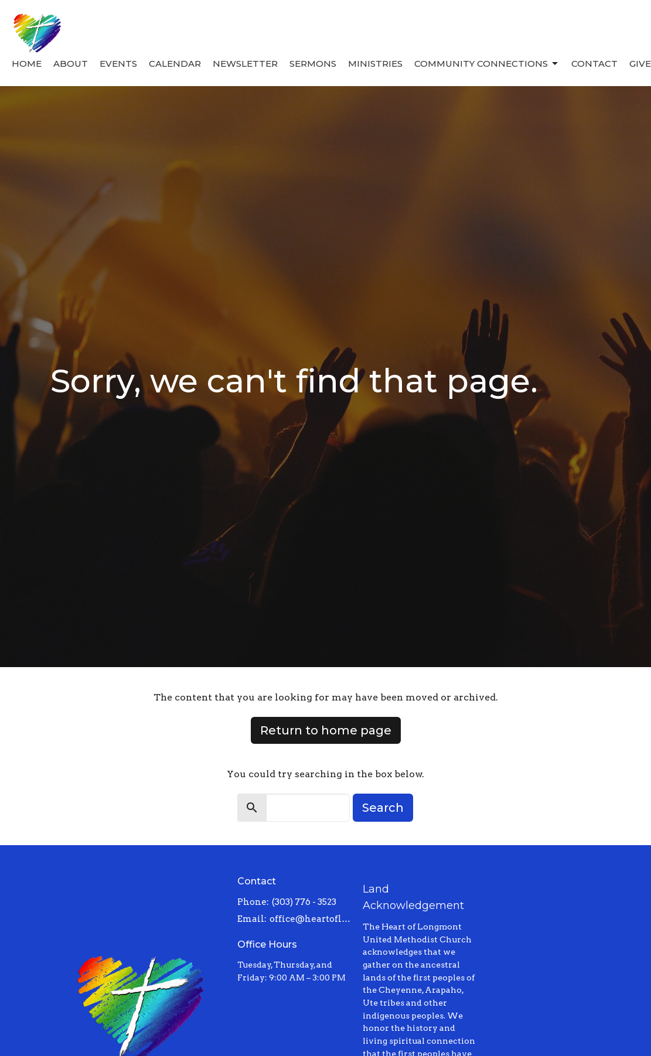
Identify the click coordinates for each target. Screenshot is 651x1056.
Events (118, 63)
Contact (594, 63)
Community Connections (487, 64)
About (70, 63)
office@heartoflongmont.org (310, 919)
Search (383, 808)
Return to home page (325, 730)
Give (640, 63)
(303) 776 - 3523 (304, 902)
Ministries (375, 63)
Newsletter (245, 63)
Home (27, 63)
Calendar (175, 63)
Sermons (312, 63)
